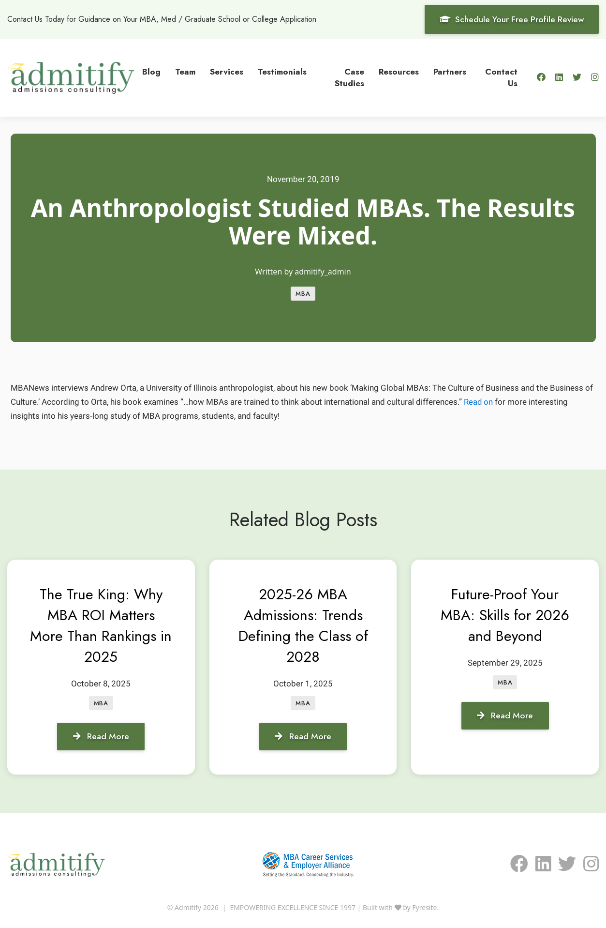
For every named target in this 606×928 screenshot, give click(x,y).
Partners (449, 71)
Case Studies (349, 77)
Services (226, 71)
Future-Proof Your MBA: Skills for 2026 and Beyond (505, 615)
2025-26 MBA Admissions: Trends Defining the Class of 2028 (303, 625)
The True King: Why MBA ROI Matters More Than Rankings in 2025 (101, 625)
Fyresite (424, 908)
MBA (303, 293)
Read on (478, 402)
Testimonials (282, 71)
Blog (151, 71)
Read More (101, 736)
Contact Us (501, 77)
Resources (399, 71)
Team (185, 71)
